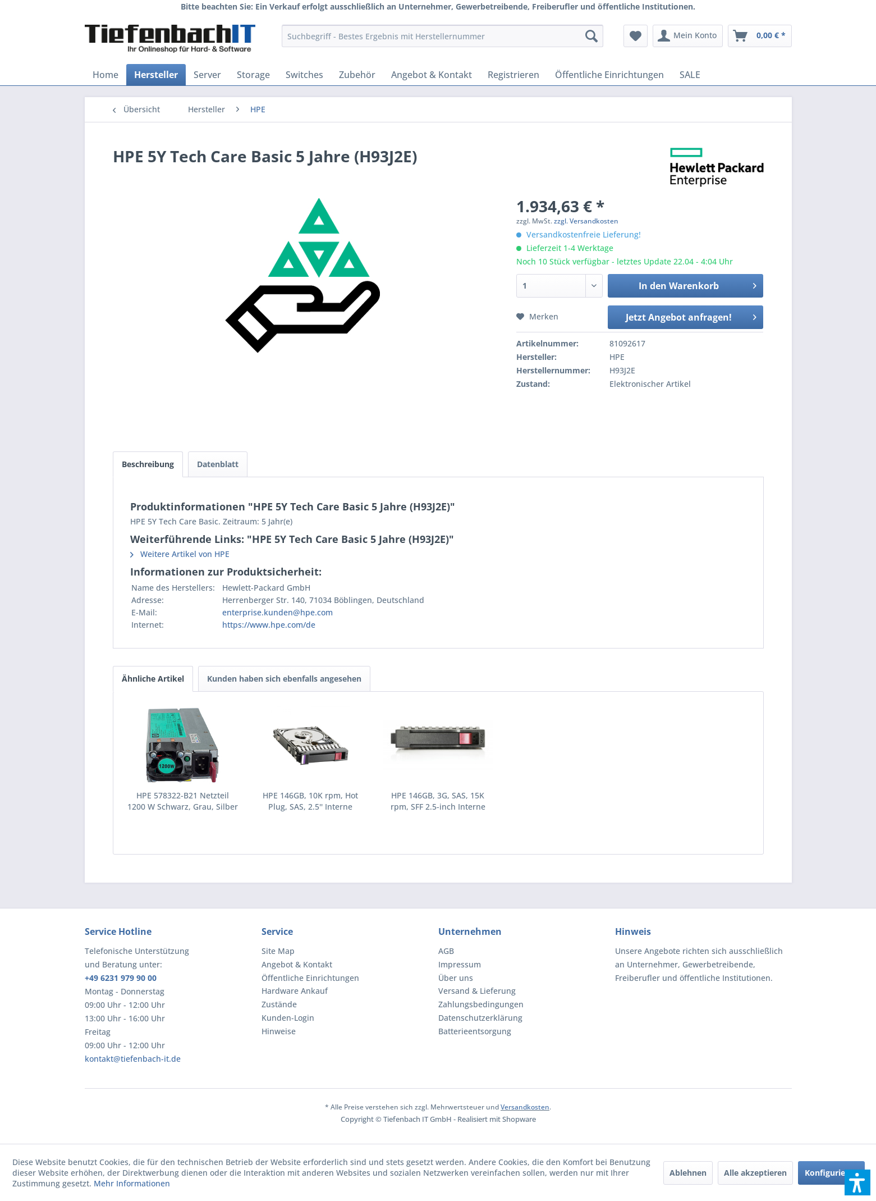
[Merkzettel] (635, 36)
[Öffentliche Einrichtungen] (609, 74)
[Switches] (304, 74)
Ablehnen (688, 1172)
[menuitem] (442, 36)
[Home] (105, 74)
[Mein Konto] (688, 36)
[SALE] (690, 74)
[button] (857, 1182)
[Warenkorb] (760, 36)
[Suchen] (591, 36)
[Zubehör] (357, 74)
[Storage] (253, 74)
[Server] (207, 74)
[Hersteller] (156, 74)
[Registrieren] (513, 74)
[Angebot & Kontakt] (431, 74)
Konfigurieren (831, 1172)
